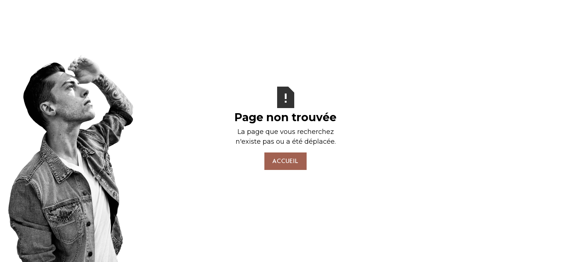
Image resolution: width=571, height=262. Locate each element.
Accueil (285, 161)
